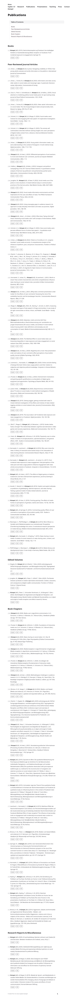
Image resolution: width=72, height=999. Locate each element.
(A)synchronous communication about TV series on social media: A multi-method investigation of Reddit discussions (32, 391)
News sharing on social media (33, 637)
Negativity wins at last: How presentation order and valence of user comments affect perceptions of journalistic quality (33, 353)
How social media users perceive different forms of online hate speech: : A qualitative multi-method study (32, 230)
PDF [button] (17, 76)
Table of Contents (17, 22)
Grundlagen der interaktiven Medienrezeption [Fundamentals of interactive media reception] (30, 663)
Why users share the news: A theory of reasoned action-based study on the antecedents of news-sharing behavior (32, 450)
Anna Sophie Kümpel (10, 6)
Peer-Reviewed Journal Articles (20, 29)
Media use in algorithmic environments (36, 613)
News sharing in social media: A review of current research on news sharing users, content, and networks (32, 538)
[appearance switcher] (58, 994)
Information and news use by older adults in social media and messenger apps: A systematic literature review (33, 83)
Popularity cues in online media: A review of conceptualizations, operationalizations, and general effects (32, 438)
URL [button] (17, 553)
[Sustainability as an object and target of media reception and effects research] (33, 597)
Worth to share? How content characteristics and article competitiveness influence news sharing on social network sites (32, 280)
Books (13, 27)
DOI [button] (17, 57)
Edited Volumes (16, 31)
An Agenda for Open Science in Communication (37, 268)
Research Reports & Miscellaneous (21, 36)
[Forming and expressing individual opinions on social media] (31, 949)
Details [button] (12, 57)
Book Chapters (15, 34)
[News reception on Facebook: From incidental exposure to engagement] (32, 52)
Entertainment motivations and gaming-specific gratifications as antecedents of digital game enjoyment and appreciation (32, 379)
